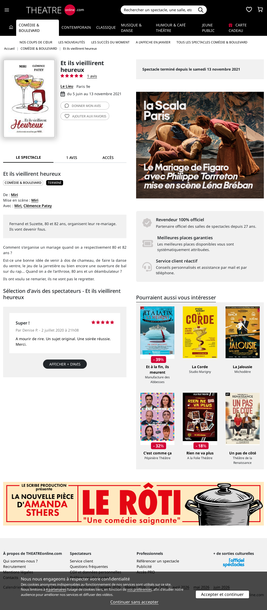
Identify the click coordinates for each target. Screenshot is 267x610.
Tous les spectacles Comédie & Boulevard (212, 42)
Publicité (144, 566)
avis (83, 106)
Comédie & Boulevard (29, 27)
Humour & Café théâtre (171, 27)
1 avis (92, 75)
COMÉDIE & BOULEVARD (23, 182)
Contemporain (76, 27)
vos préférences (139, 589)
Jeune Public (208, 27)
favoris (85, 116)
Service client (81, 560)
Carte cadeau (238, 27)
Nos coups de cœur (36, 42)
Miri (14, 194)
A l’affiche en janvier (153, 42)
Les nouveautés (71, 42)
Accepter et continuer (222, 594)
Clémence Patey (37, 205)
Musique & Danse (131, 27)
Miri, (18, 205)
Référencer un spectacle (158, 560)
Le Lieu (66, 86)
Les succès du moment (110, 42)
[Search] (158, 9)
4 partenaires (56, 589)
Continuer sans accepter (134, 602)
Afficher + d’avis (65, 364)
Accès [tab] (108, 157)
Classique (106, 27)
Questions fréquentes (89, 566)
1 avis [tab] (71, 157)
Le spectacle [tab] (28, 157)
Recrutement (14, 566)
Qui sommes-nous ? (20, 560)
